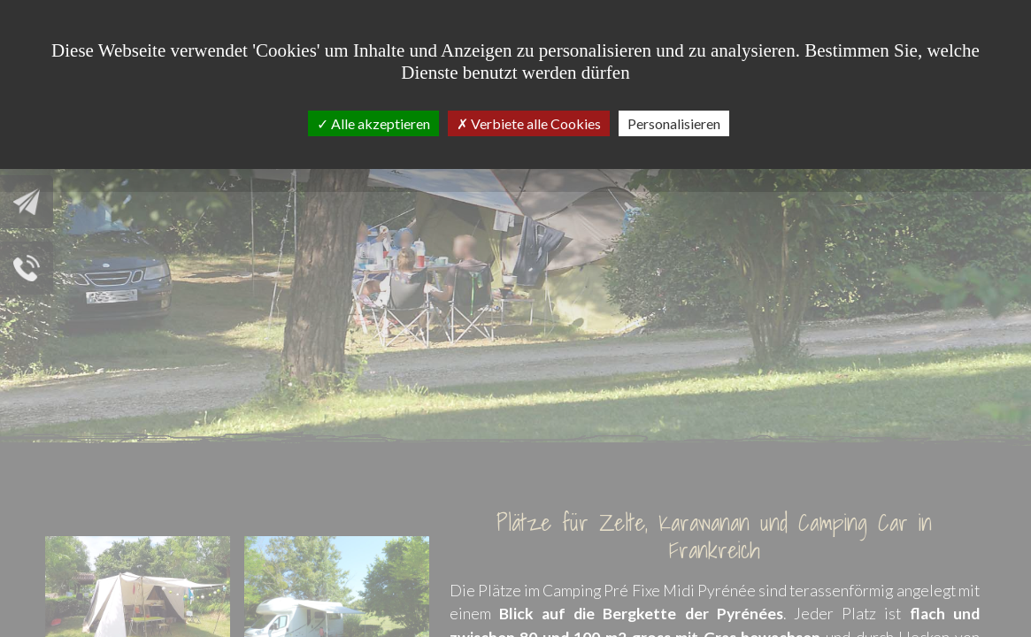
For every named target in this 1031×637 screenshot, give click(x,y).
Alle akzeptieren (373, 123)
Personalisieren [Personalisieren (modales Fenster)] (673, 123)
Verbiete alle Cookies (529, 123)
